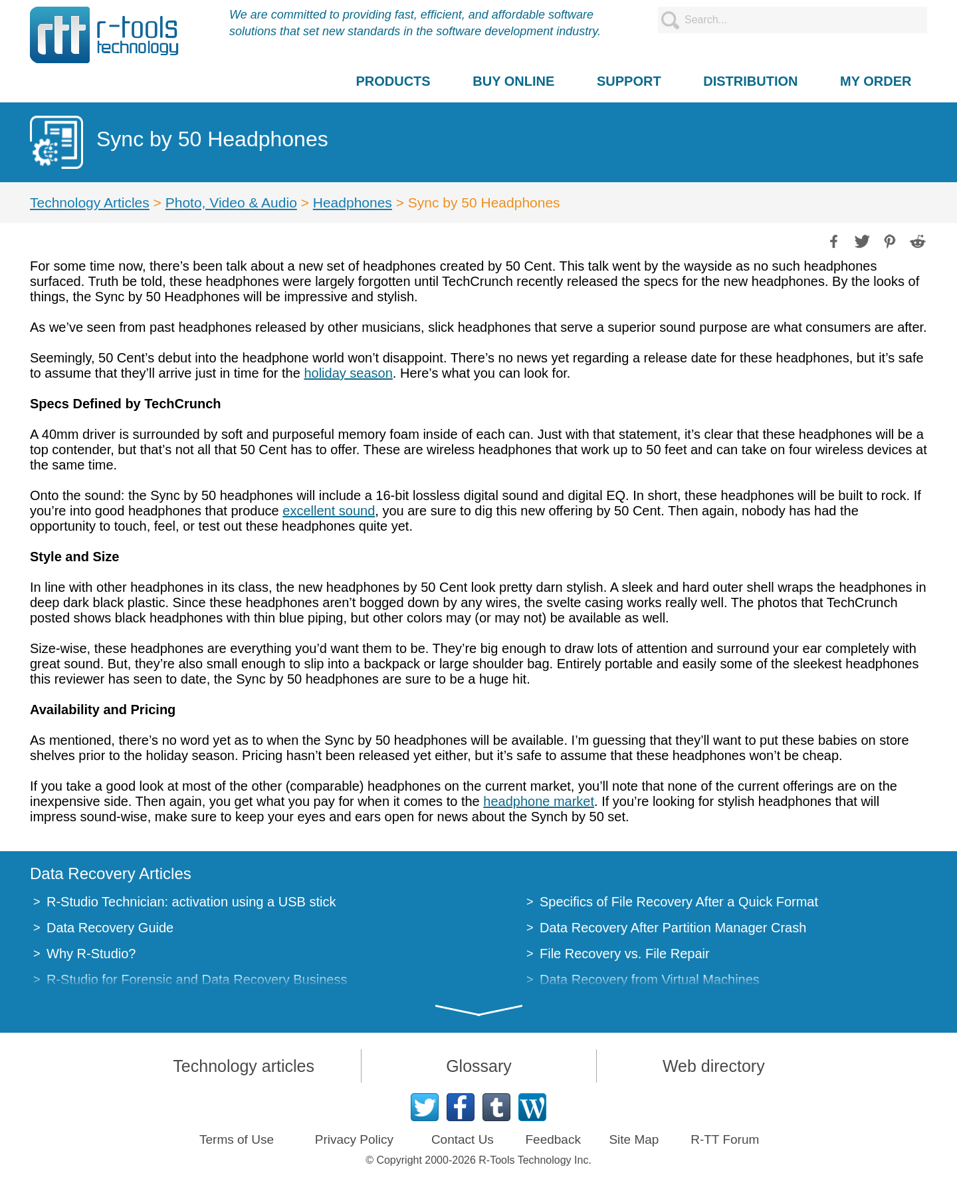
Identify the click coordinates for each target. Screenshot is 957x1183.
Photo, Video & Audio (231, 202)
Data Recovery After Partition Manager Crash (673, 927)
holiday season (348, 373)
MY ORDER (875, 81)
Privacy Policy (354, 1139)
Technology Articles (90, 202)
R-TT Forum (725, 1139)
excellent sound (328, 510)
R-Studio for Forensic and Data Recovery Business (197, 979)
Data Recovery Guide (110, 927)
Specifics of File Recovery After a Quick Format (679, 901)
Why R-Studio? (91, 953)
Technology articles (243, 1066)
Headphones (352, 202)
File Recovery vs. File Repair (625, 953)
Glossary (479, 1066)
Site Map (634, 1139)
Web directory (714, 1066)
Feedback (552, 1139)
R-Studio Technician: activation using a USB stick (191, 901)
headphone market (538, 801)
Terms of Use (236, 1139)
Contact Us (462, 1139)
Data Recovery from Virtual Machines (650, 979)
